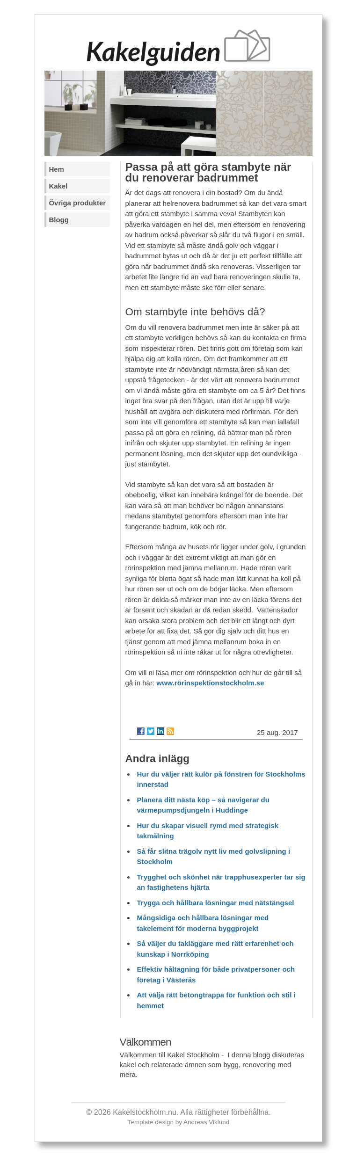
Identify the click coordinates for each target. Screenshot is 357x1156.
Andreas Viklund (206, 1122)
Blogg (59, 220)
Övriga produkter (77, 203)
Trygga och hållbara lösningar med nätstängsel (215, 903)
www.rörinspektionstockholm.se (210, 683)
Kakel (58, 186)
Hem (56, 169)
